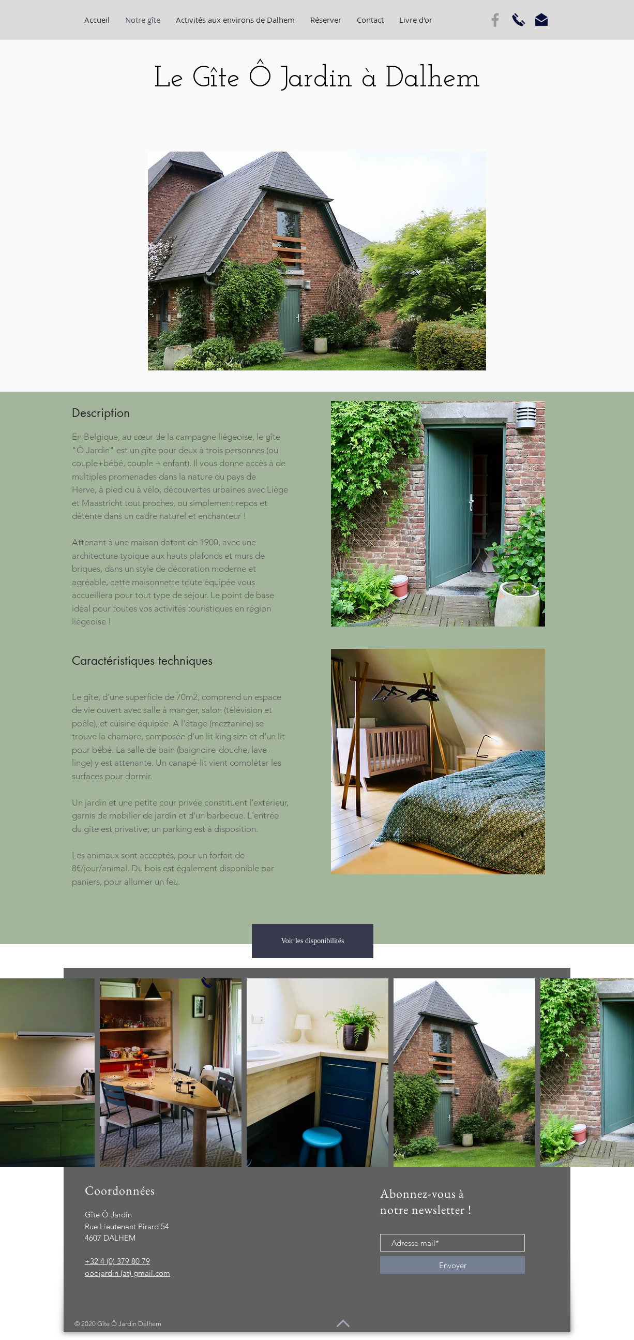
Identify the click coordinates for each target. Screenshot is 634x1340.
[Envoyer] (452, 1265)
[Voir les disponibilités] (312, 941)
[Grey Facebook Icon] (495, 20)
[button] (317, 261)
